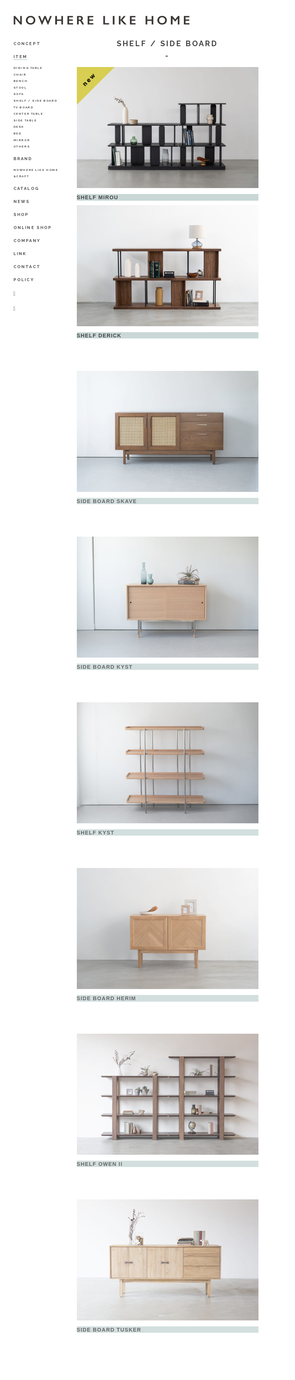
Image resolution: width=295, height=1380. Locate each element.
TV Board (23, 107)
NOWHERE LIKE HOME (35, 170)
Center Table (28, 113)
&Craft (21, 176)
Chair (19, 74)
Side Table (25, 120)
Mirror (21, 140)
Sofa (18, 94)
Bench (20, 81)
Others (21, 146)
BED (17, 133)
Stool (20, 87)
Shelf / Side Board (35, 100)
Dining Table (28, 68)
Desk (18, 126)
